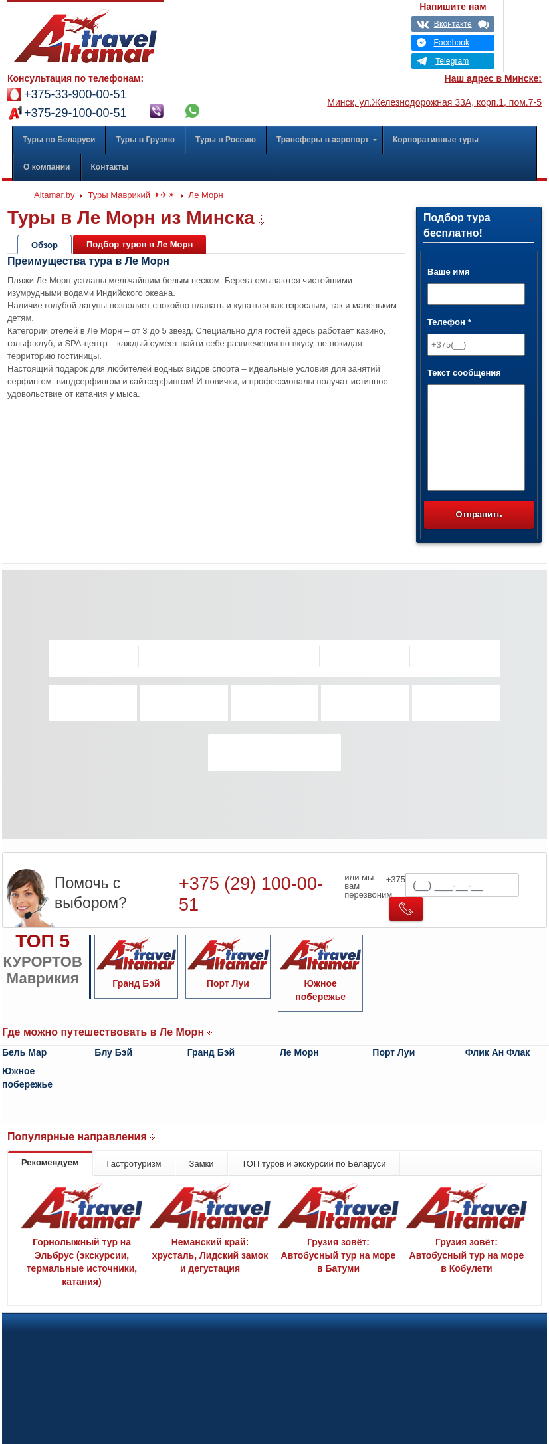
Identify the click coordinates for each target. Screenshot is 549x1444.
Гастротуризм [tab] (134, 1164)
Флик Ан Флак (497, 1052)
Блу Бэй (113, 1052)
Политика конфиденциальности (205, 1333)
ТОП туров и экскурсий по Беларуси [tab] (314, 1164)
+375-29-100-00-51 (75, 113)
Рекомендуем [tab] (50, 1162)
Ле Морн (299, 1052)
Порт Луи (393, 1052)
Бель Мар (24, 1052)
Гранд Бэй (211, 1052)
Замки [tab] (201, 1164)
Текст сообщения (464, 373)
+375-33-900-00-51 (75, 94)
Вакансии (390, 1333)
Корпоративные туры (63, 1333)
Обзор (44, 245)
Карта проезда (400, 1422)
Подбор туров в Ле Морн (139, 244)
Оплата (320, 1333)
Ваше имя (448, 272)
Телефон (449, 322)
